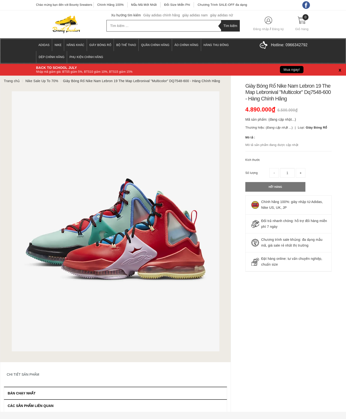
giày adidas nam (195, 15)
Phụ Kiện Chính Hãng (86, 57)
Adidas (43, 45)
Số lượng (251, 173)
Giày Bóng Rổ (100, 45)
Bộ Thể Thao (126, 45)
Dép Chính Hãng (51, 57)
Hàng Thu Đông (216, 45)
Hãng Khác (75, 45)
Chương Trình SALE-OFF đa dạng (222, 5)
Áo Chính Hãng (186, 45)
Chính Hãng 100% (110, 5)
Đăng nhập (261, 29)
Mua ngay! (292, 70)
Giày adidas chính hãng (161, 15)
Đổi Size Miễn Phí (177, 5)
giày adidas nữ (221, 15)
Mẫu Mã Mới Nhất (144, 5)
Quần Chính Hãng (155, 45)
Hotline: (289, 45)
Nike (58, 45)
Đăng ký (278, 29)
